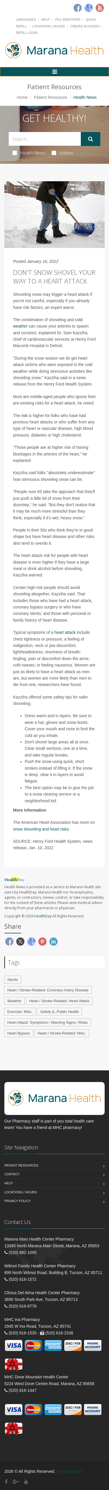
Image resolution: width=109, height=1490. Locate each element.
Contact (11, 1174)
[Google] (89, 8)
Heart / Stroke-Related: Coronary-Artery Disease (48, 990)
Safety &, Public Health (59, 1011)
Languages (26, 19)
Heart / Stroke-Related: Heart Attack (59, 1001)
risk (24, 415)
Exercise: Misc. (20, 1011)
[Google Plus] (16, 1481)
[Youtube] (100, 8)
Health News (28, 153)
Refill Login (26, 32)
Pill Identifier (67, 19)
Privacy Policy (17, 1201)
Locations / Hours (48, 26)
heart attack (65, 632)
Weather (14, 1001)
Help (45, 19)
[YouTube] (26, 1481)
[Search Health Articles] (45, 139)
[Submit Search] (90, 139)
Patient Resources (50, 97)
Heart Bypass (18, 1033)
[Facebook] (78, 8)
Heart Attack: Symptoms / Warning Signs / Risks (47, 1022)
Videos (62, 153)
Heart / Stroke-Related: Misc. (61, 1033)
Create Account (85, 26)
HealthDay (42, 916)
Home (22, 97)
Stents (12, 979)
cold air (32, 735)
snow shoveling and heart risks (41, 829)
